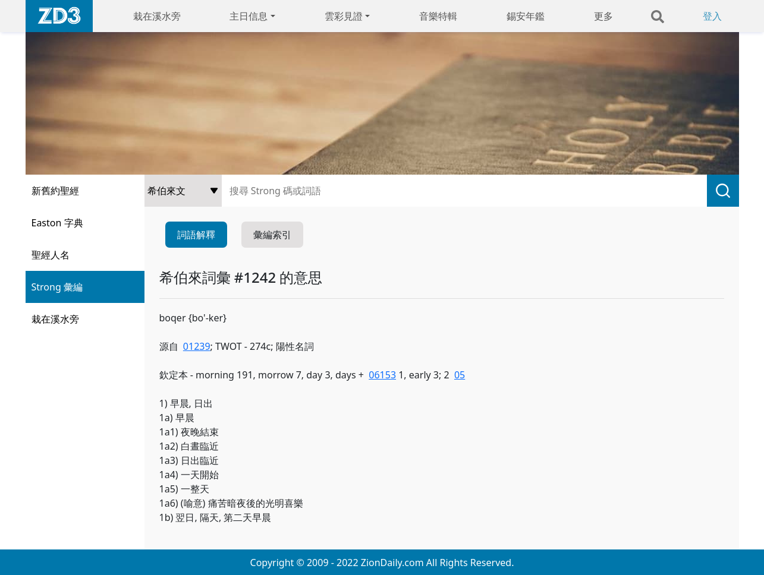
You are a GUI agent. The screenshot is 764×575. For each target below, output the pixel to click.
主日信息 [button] (248, 16)
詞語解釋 (196, 234)
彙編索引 (272, 234)
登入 (712, 16)
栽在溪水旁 (157, 16)
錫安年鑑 (526, 16)
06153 (382, 374)
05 (459, 374)
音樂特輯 (438, 16)
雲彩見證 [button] (344, 16)
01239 (196, 346)
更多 (603, 16)
